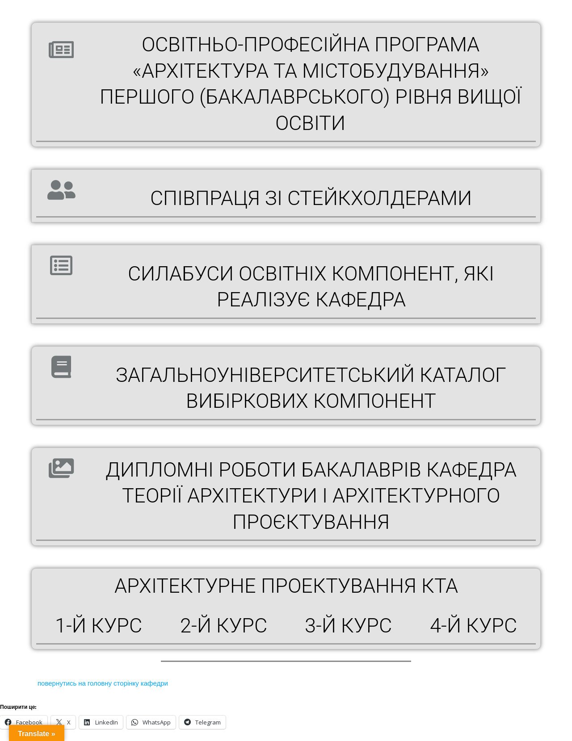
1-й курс (98, 625)
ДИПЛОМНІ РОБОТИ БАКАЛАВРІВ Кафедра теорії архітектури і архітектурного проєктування (311, 496)
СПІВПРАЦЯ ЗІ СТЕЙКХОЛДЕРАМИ (311, 198)
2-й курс (223, 625)
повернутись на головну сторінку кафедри (102, 683)
